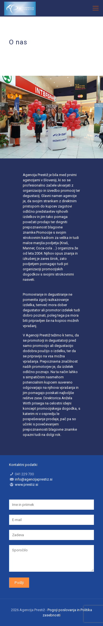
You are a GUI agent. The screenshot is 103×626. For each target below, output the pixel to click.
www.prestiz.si (26, 484)
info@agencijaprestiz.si (33, 479)
